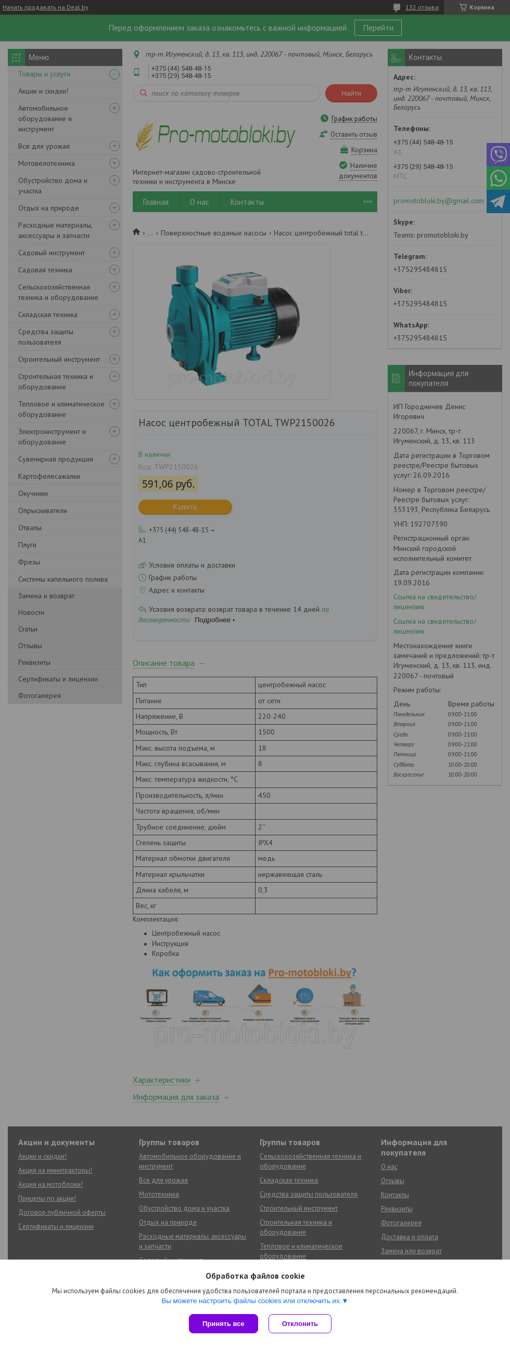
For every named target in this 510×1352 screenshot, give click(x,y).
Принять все (223, 1324)
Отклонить (300, 1324)
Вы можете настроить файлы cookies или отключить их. (251, 1301)
